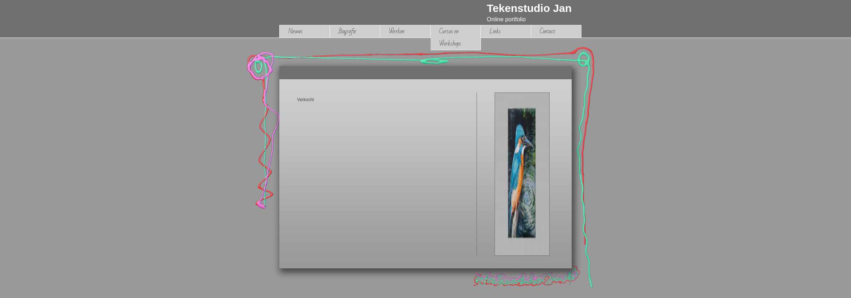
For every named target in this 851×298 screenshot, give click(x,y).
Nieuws (295, 31)
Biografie (347, 31)
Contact (547, 31)
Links (495, 31)
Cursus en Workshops (450, 37)
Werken (397, 31)
